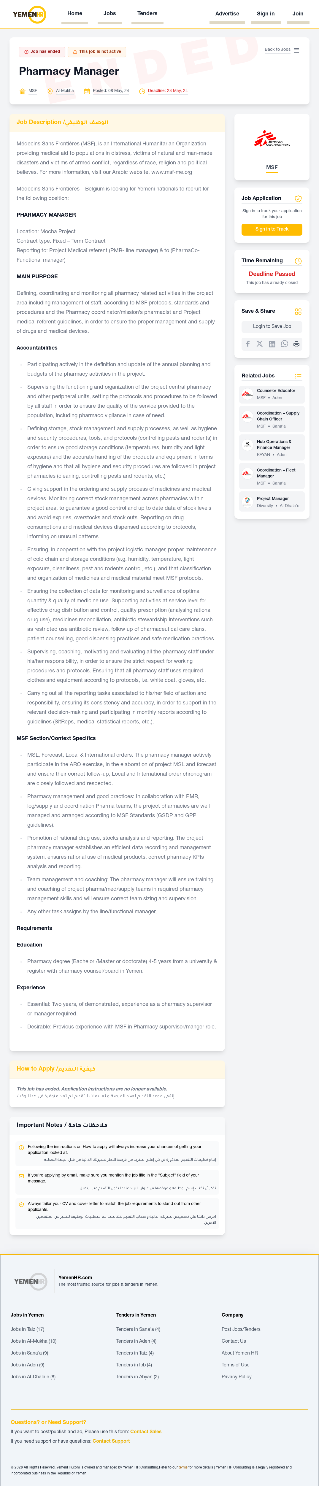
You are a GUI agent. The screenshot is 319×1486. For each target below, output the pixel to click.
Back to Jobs (278, 50)
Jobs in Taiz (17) (27, 1330)
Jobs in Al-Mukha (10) (33, 1341)
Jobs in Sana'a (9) (29, 1353)
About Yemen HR (240, 1353)
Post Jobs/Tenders (241, 1330)
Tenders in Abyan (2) (137, 1377)
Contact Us (234, 1341)
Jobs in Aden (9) (27, 1365)
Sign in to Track (272, 229)
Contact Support (111, 1441)
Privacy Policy (237, 1377)
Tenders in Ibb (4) (134, 1365)
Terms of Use (236, 1365)
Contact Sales (146, 1432)
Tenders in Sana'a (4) (138, 1330)
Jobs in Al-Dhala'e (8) (33, 1377)
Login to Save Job (272, 327)
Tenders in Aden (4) (136, 1341)
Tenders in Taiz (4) (135, 1353)
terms (183, 1467)
